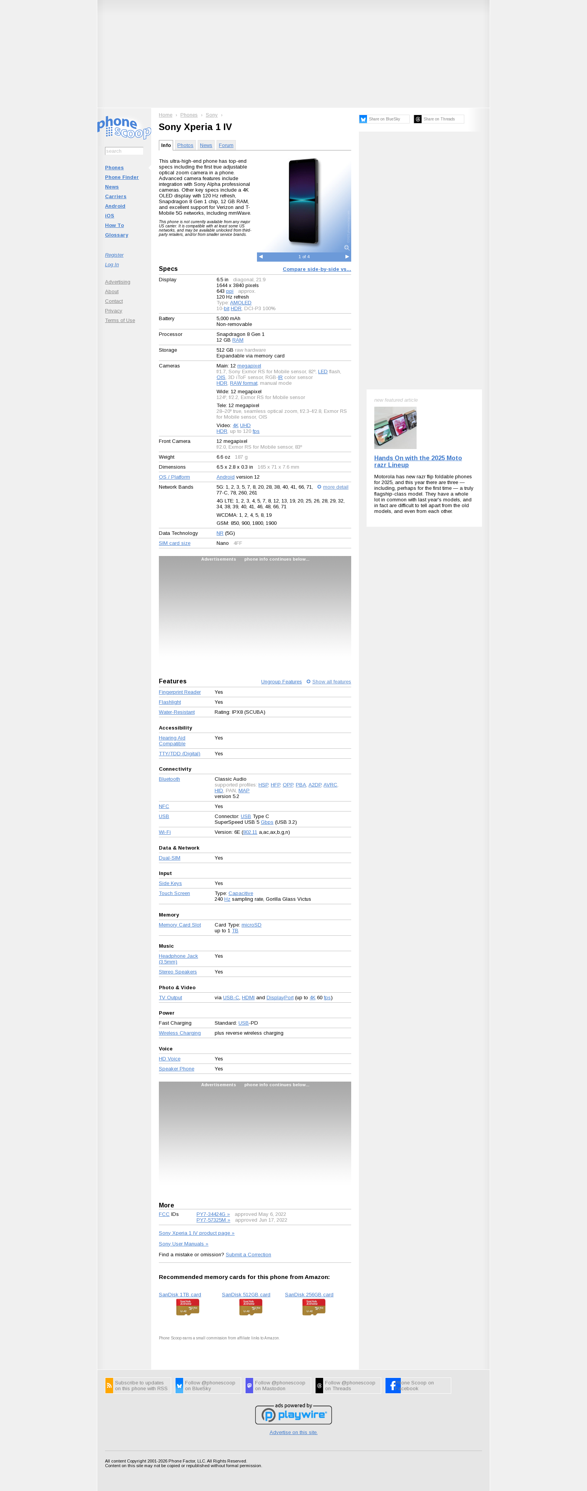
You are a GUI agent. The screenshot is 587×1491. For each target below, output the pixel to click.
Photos (185, 145)
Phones (114, 167)
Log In (112, 264)
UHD (245, 425)
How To (114, 225)
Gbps (267, 822)
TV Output (170, 997)
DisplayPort (280, 997)
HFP (275, 785)
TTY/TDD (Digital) (179, 753)
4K (235, 425)
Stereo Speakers (178, 972)
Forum (226, 145)
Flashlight (170, 702)
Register (114, 255)
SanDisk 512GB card (246, 1294)
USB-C (231, 997)
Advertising (117, 282)
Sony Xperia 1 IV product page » (197, 1233)
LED (323, 371)
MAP (244, 790)
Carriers (116, 196)
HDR (236, 308)
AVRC (330, 785)
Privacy (113, 311)
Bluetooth (169, 779)
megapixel (249, 366)
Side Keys (170, 883)
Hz (227, 899)
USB (164, 816)
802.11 (250, 832)
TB (235, 930)
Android (115, 206)
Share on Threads (439, 119)
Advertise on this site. (294, 1432)
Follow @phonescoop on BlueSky (210, 1385)
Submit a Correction (248, 1254)
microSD (252, 925)
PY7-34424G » (213, 1214)
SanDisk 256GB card (309, 1294)
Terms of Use (120, 320)
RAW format (243, 383)
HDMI (248, 997)
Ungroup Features (281, 682)
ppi (229, 291)
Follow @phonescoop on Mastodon (280, 1385)
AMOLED (241, 303)
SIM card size (174, 543)
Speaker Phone (176, 1069)
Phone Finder (122, 177)
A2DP (315, 785)
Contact (114, 301)
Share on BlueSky (384, 119)
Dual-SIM (169, 858)
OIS (221, 377)
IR (280, 377)
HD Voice (169, 1059)
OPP (288, 785)
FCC (164, 1214)
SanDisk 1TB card (180, 1294)
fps (256, 431)
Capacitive (240, 893)
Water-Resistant (177, 712)
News (112, 187)
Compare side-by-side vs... (317, 269)
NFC (164, 806)
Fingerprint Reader (180, 692)
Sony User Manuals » (183, 1244)
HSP (263, 785)
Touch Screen (174, 893)
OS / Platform (174, 477)
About (111, 291)
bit (226, 308)
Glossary (116, 235)
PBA (301, 785)
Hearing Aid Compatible (172, 740)
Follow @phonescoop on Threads (350, 1385)
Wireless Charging (180, 1033)
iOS (109, 216)
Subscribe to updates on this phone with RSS (141, 1385)
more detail (336, 487)
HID (219, 790)
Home (165, 115)
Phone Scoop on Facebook (414, 1385)
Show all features (331, 682)
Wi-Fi (165, 832)
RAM (237, 340)
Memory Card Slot (180, 925)
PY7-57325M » (213, 1220)
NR (220, 533)
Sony (212, 115)
